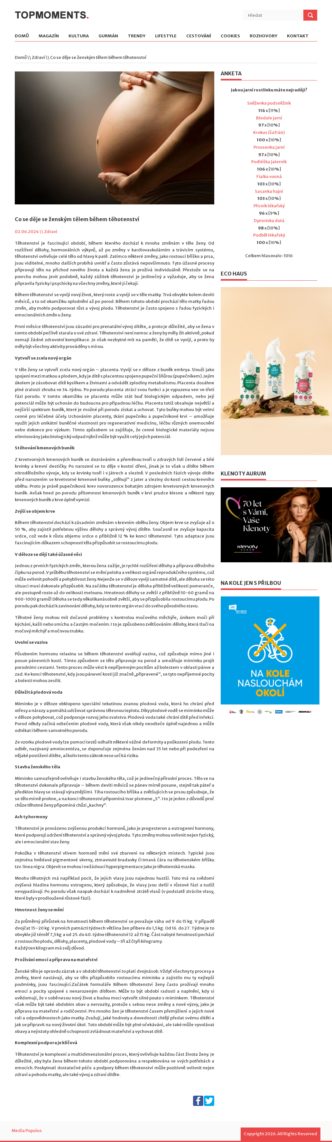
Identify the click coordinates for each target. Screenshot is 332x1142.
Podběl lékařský (269, 235)
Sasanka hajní (269, 191)
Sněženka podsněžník (269, 103)
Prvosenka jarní (269, 147)
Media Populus (27, 1130)
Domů (22, 36)
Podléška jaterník (269, 161)
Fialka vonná (269, 176)
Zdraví (38, 57)
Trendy (136, 36)
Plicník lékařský (269, 206)
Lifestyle (166, 36)
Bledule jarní (269, 118)
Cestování (198, 36)
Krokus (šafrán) (269, 132)
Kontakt (298, 36)
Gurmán (108, 36)
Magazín (49, 36)
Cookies (230, 36)
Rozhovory (263, 36)
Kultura (79, 36)
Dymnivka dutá (269, 220)
